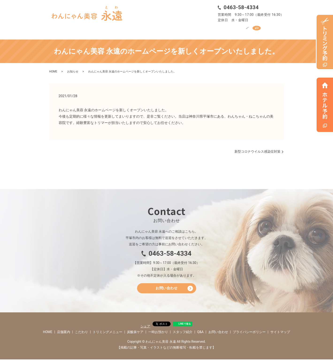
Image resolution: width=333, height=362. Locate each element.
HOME (59, 30)
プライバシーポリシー (249, 334)
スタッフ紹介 (232, 30)
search (273, 30)
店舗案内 (81, 30)
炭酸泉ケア (172, 30)
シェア (145, 328)
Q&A (256, 30)
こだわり (105, 30)
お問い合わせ (166, 289)
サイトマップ (280, 334)
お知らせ (72, 70)
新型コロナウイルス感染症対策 (257, 150)
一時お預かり (201, 30)
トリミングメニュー (137, 30)
